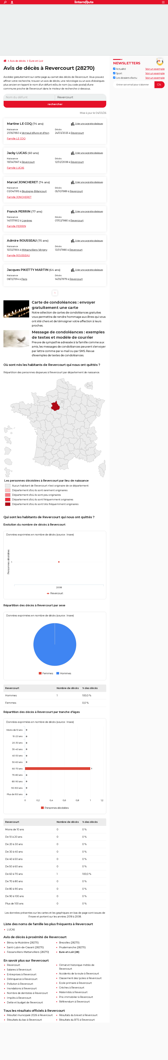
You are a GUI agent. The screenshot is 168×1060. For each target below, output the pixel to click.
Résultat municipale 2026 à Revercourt (30, 1015)
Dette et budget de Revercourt (25, 1002)
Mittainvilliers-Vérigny (34, 249)
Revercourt (77, 133)
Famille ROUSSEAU (18, 255)
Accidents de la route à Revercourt (79, 973)
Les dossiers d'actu (125, 77)
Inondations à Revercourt (22, 988)
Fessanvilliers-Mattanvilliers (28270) (28, 952)
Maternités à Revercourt (73, 992)
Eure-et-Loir (36, 60)
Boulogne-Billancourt (34, 191)
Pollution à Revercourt (20, 983)
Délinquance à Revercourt (22, 979)
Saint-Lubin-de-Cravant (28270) (25, 947)
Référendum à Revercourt (74, 1001)
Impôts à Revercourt (19, 997)
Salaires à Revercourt (19, 969)
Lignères (27, 220)
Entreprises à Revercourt (21, 974)
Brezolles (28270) (69, 942)
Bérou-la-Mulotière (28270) (22, 942)
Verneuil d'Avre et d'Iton (35, 133)
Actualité (119, 69)
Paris (24, 279)
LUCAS (11, 929)
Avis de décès (18, 60)
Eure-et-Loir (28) (69, 952)
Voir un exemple (155, 69)
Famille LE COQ (16, 138)
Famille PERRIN (16, 226)
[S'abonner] (139, 84)
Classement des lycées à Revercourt (80, 978)
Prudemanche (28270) (72, 947)
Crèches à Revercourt (71, 987)
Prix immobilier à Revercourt (76, 997)
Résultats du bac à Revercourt (24, 1019)
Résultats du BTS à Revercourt (77, 1019)
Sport (117, 73)
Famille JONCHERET (19, 197)
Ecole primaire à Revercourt (75, 983)
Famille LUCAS (15, 167)
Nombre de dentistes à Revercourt (27, 993)
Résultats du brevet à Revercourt (78, 1015)
